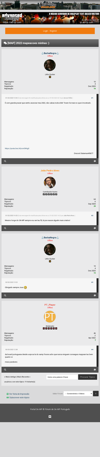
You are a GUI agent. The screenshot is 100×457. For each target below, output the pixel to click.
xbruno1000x (68, 98)
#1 (92, 98)
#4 (92, 349)
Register (53, 31)
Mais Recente (23, 377)
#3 (92, 282)
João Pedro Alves (69, 215)
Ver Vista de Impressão (19, 394)
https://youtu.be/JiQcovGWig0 (17, 148)
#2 (92, 215)
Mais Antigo (11, 377)
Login (45, 31)
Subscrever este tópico (19, 397)
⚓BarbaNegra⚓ (50, 53)
